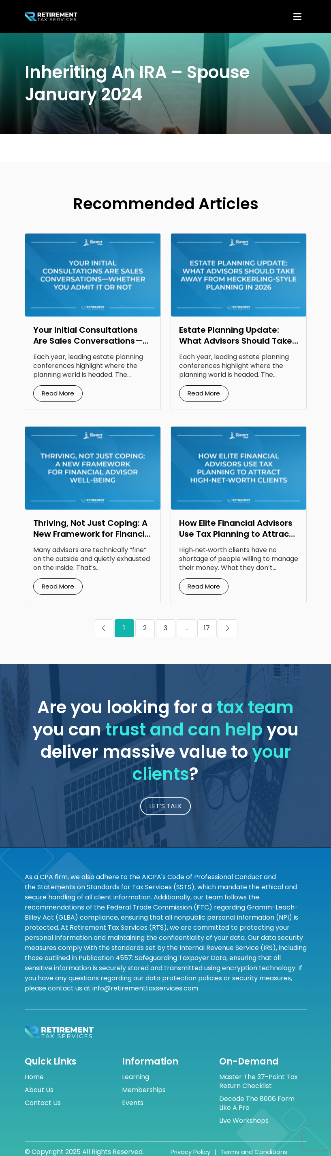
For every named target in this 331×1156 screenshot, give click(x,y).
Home (34, 1077)
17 (207, 628)
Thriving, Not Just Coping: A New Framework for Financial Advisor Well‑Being (92, 533)
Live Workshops (244, 1120)
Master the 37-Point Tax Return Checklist (258, 1081)
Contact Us (43, 1103)
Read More (58, 393)
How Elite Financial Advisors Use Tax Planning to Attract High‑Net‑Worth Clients (236, 533)
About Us (39, 1090)
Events (132, 1103)
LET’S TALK (165, 806)
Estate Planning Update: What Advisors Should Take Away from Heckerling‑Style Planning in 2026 (236, 346)
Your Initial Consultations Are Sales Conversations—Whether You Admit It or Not (91, 340)
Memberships (144, 1090)
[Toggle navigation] (297, 16)
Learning (135, 1077)
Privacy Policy (190, 1152)
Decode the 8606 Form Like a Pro (257, 1103)
